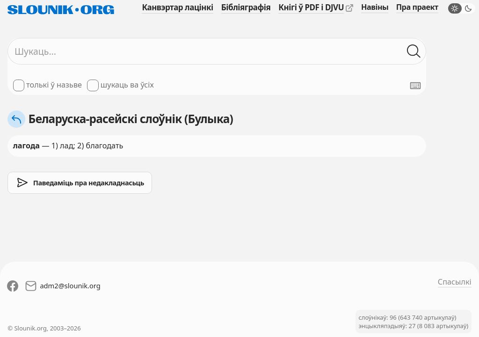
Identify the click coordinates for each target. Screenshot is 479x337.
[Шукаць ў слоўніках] (413, 51)
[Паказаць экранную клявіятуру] (415, 85)
